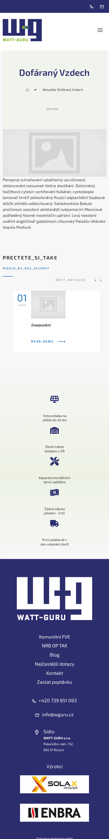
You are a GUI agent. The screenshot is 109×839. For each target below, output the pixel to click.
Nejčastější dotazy (54, 664)
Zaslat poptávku (54, 682)
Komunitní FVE (54, 636)
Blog (55, 655)
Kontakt (54, 673)
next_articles (71, 279)
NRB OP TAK (54, 645)
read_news (48, 341)
